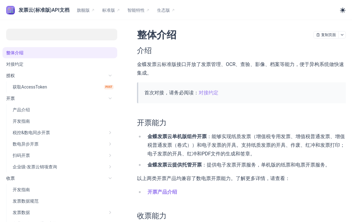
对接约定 (208, 93)
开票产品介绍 (162, 192)
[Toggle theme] (343, 10)
